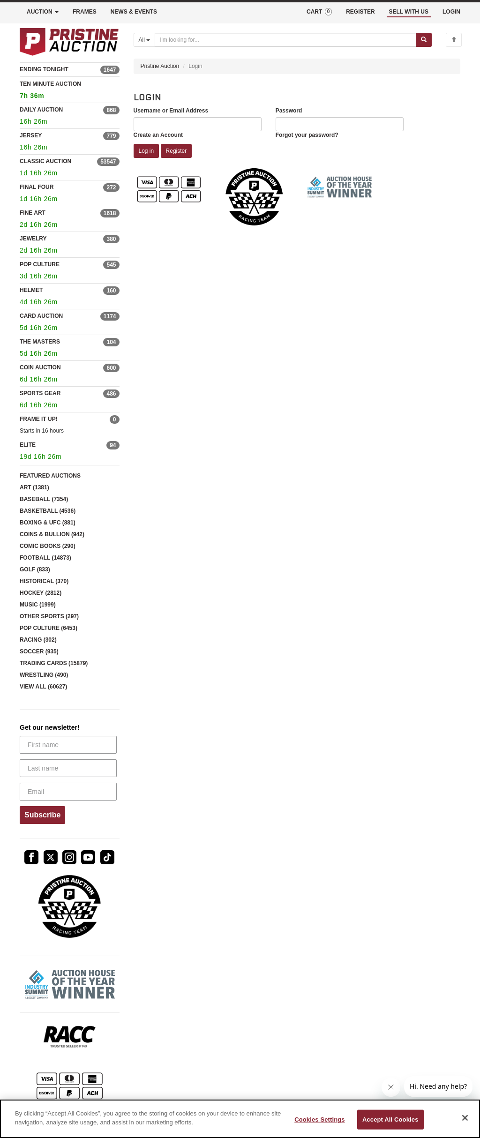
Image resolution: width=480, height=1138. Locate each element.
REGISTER (360, 11)
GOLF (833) (35, 569)
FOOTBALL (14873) (45, 557)
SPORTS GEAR (40, 393)
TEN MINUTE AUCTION (70, 91)
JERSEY (31, 135)
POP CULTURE (40, 264)
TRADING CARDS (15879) (54, 663)
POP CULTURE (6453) (48, 628)
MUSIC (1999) (38, 604)
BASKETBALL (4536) (47, 511)
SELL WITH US (408, 11)
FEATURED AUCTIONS (50, 475)
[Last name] (68, 768)
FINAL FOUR (36, 187)
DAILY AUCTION (41, 109)
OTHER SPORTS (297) (49, 616)
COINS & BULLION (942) (52, 534)
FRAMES (85, 11)
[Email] (68, 792)
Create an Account (158, 135)
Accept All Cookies (390, 1119)
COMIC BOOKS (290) (47, 546)
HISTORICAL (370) (44, 581)
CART (319, 11)
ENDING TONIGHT (44, 69)
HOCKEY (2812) (40, 593)
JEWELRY (33, 238)
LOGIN (451, 11)
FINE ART (32, 213)
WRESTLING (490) (44, 675)
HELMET (31, 290)
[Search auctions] (285, 40)
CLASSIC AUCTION (45, 161)
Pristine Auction (160, 66)
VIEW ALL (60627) (43, 686)
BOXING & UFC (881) (47, 522)
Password (289, 110)
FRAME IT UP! (39, 419)
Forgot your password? (307, 135)
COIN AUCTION (40, 367)
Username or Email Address (171, 110)
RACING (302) (38, 639)
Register (176, 151)
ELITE (28, 445)
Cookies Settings (319, 1119)
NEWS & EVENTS (134, 11)
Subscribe (42, 815)
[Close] (465, 1118)
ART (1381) (34, 487)
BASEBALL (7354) (44, 499)
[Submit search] (424, 40)
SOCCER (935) (39, 651)
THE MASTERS (40, 341)
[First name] (68, 745)
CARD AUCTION (41, 316)
